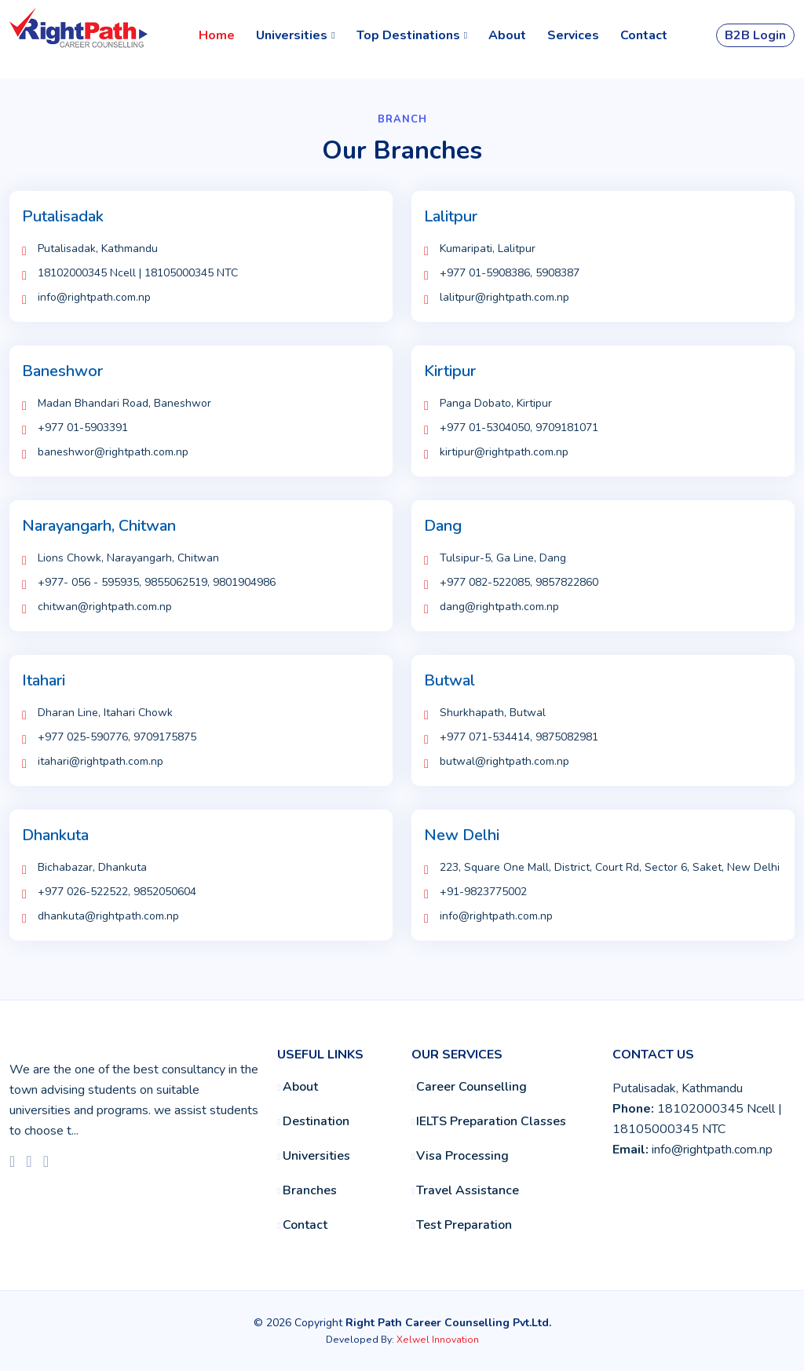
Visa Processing (462, 1156)
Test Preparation (464, 1225)
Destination (316, 1122)
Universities (316, 1156)
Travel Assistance (467, 1191)
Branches (310, 1191)
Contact (643, 35)
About (507, 35)
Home (217, 35)
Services (573, 35)
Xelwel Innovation (438, 1339)
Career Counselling (471, 1087)
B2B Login (755, 35)
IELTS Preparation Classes (491, 1122)
